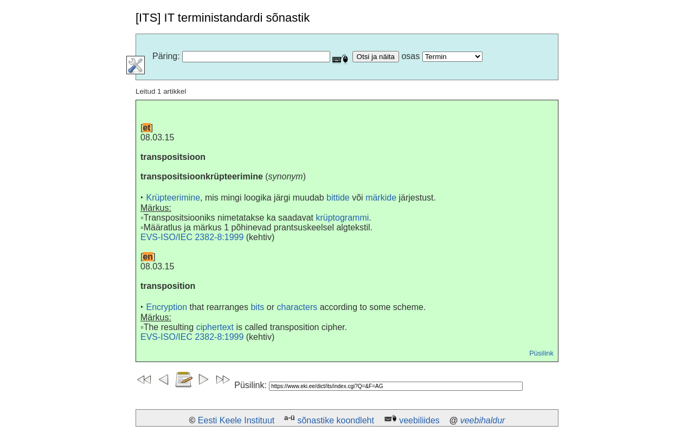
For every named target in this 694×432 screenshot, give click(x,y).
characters (297, 307)
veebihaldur (482, 420)
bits (257, 307)
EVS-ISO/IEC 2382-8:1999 (191, 237)
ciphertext (215, 327)
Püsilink (541, 353)
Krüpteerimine (173, 197)
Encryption (166, 307)
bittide (338, 197)
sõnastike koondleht (335, 420)
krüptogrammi (342, 217)
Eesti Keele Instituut (236, 420)
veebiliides (419, 420)
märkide (380, 197)
